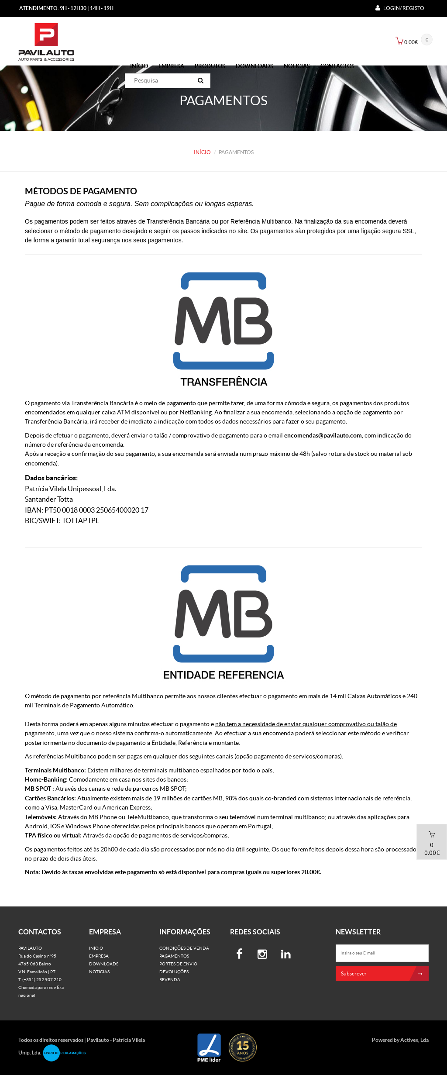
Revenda (169, 979)
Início (139, 66)
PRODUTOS (210, 66)
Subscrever (385, 973)
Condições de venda (184, 948)
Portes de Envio (178, 963)
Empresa (171, 66)
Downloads (254, 66)
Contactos (337, 66)
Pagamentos (174, 956)
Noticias (297, 66)
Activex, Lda (414, 1040)
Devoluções (174, 971)
